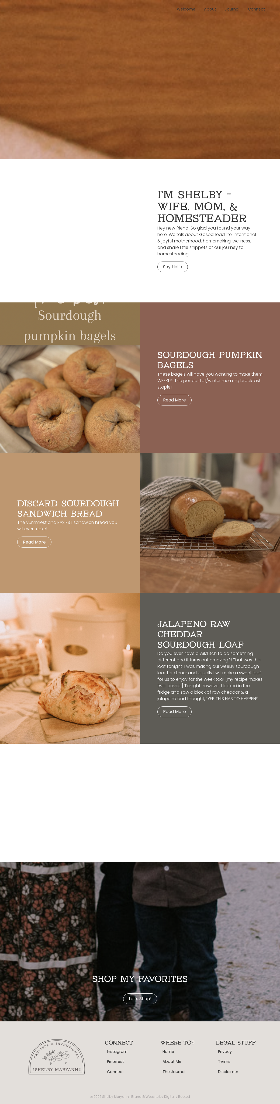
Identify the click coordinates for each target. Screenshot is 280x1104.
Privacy (225, 1051)
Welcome (186, 9)
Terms (224, 1061)
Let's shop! (140, 999)
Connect (256, 9)
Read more (174, 400)
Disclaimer (228, 1071)
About (210, 9)
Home (168, 1051)
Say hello (172, 267)
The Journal (174, 1071)
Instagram (117, 1051)
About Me (172, 1061)
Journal (232, 9)
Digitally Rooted (177, 1096)
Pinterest (115, 1061)
